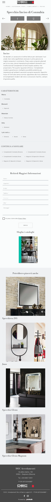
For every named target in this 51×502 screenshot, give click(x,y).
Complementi (32, 6)
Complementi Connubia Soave (37, 152)
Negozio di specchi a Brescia (35, 156)
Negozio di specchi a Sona (34, 161)
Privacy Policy (22, 218)
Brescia (6, 136)
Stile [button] (3, 123)
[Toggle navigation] (3, 2)
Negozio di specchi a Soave (12, 161)
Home (8, 6)
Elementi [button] (5, 104)
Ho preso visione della (15, 218)
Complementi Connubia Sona (12, 156)
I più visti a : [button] (6, 132)
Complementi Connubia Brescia (13, 152)
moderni (6, 127)
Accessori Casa (18, 6)
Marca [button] (4, 94)
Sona (24, 136)
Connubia (7, 99)
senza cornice (8, 118)
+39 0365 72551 (27, 478)
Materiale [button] (5, 113)
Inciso (42, 6)
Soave (16, 136)
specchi (6, 108)
